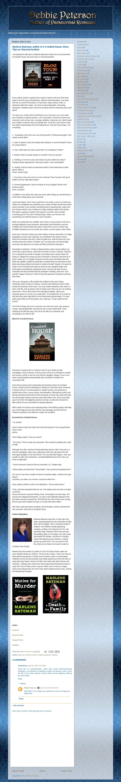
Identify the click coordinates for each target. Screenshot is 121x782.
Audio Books (81, 45)
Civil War (80, 65)
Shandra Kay (82, 119)
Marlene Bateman (44, 655)
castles (79, 145)
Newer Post (18, 771)
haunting (80, 159)
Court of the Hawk (83, 67)
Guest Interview (83, 85)
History (79, 96)
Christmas (81, 62)
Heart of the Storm (83, 93)
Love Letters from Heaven (86, 99)
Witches (80, 139)
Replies (23, 683)
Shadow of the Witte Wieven (87, 116)
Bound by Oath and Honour (87, 56)
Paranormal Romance (85, 108)
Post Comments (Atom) (30, 776)
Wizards (80, 142)
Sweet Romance (83, 130)
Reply (20, 679)
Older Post (66, 771)
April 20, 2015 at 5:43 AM (37, 666)
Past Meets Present (84, 110)
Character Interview (84, 59)
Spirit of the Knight (83, 122)
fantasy (80, 148)
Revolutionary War (84, 113)
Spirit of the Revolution (85, 128)
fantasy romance (83, 150)
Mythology (81, 102)
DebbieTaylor (82, 73)
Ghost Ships (81, 79)
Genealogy (81, 76)
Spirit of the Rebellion (85, 125)
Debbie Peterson (31, 655)
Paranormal (81, 105)
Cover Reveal (82, 70)
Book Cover (81, 50)
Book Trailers (82, 53)
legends (80, 162)
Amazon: (15, 630)
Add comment (18, 705)
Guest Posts (81, 88)
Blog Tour (21, 655)
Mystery (55, 655)
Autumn (80, 47)
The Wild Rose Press (84, 133)
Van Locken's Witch (84, 136)
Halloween (81, 90)
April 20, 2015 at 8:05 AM (49, 688)
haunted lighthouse (84, 156)
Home (43, 771)
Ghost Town (81, 82)
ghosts (79, 153)
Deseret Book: (18, 635)
